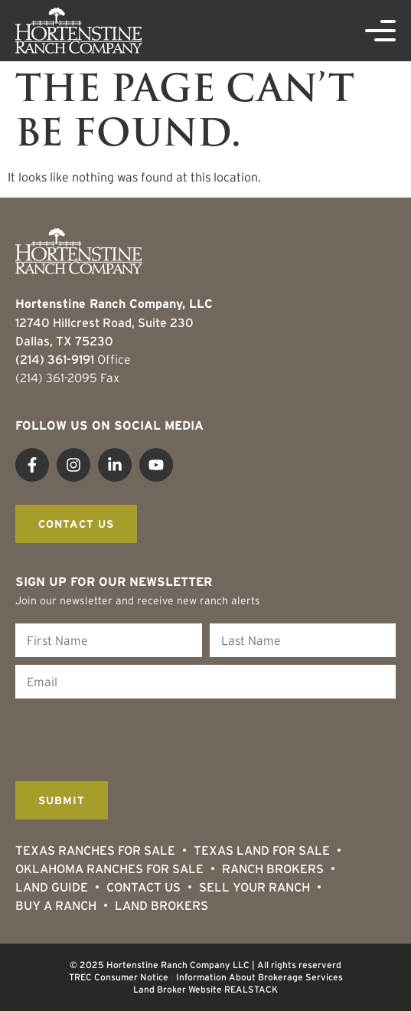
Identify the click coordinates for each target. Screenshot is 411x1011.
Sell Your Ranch (254, 887)
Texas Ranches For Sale (95, 850)
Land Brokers (161, 905)
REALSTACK (251, 989)
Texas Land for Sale (262, 850)
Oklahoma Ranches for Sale (109, 868)
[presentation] (131, 736)
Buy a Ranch (55, 905)
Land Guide (51, 887)
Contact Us (143, 887)
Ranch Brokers (273, 868)
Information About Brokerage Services (259, 977)
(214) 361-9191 (54, 359)
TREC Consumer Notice (118, 977)
